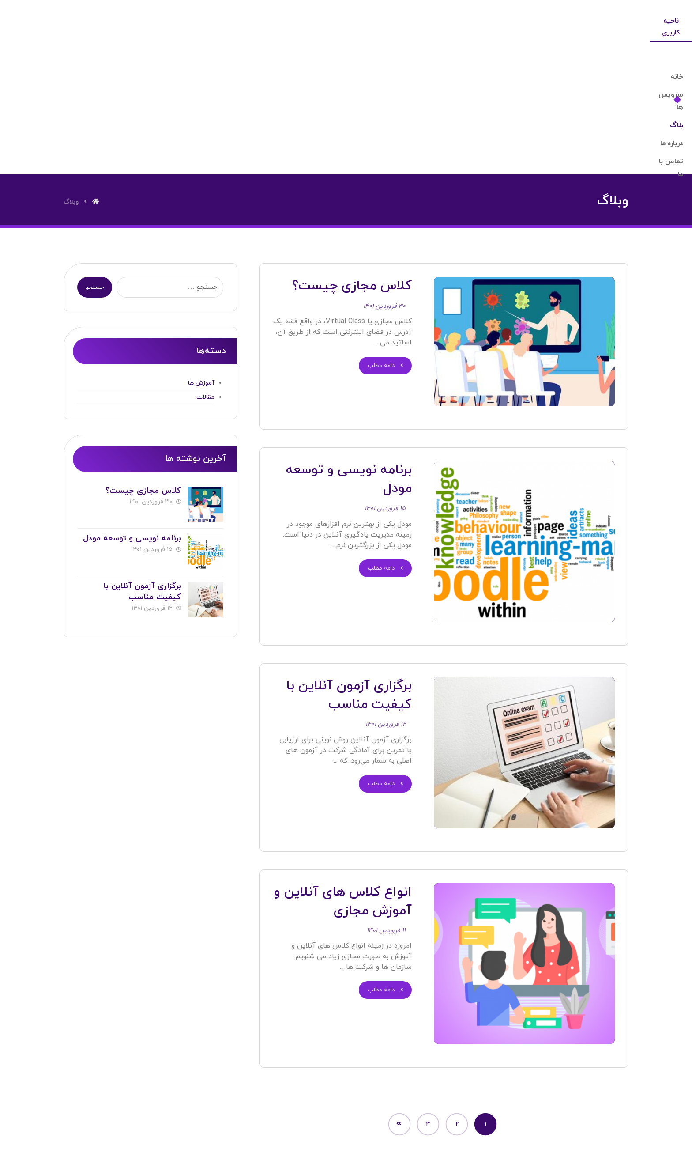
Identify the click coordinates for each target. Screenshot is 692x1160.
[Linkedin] (367, 1097)
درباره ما (408, 1051)
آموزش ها (201, 257)
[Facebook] (284, 1097)
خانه (446, 1051)
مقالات (205, 271)
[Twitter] (325, 1097)
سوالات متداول (313, 1051)
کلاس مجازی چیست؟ (141, 364)
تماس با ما (255, 1051)
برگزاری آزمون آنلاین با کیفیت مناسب (140, 460)
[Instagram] (408, 1097)
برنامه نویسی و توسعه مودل (130, 409)
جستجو (96, 162)
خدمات (365, 1051)
